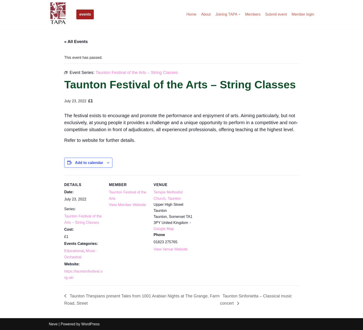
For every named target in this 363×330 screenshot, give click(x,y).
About (206, 14)
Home (191, 14)
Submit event (276, 14)
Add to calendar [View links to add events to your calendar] (89, 163)
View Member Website (127, 205)
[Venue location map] (222, 207)
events (85, 14)
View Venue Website (171, 249)
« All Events (76, 41)
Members (253, 14)
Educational (74, 251)
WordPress (90, 324)
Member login (303, 14)
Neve (53, 324)
